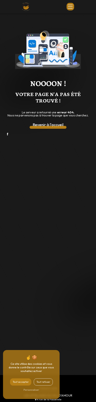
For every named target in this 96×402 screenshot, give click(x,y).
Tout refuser (43, 381)
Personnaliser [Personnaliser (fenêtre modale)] (31, 389)
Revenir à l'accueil (48, 124)
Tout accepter (21, 381)
